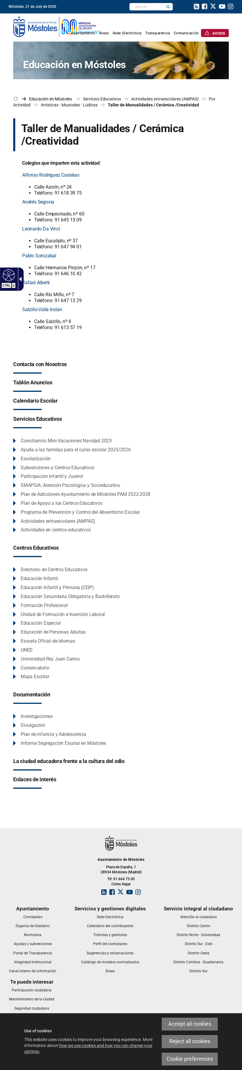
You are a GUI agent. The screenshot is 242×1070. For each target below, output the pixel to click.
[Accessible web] (8, 275)
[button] (168, 6)
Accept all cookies (189, 1024)
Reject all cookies (189, 1041)
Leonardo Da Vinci (41, 229)
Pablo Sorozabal (39, 256)
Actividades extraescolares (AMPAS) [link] (165, 99)
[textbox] (146, 6)
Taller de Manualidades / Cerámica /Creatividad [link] (153, 105)
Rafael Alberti (36, 282)
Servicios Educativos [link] (102, 99)
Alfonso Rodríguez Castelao (50, 175)
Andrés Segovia (38, 202)
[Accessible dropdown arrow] (19, 279)
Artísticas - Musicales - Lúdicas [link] (69, 105)
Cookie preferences (190, 1059)
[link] (196, 7)
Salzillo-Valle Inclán (42, 309)
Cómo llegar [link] (121, 884)
